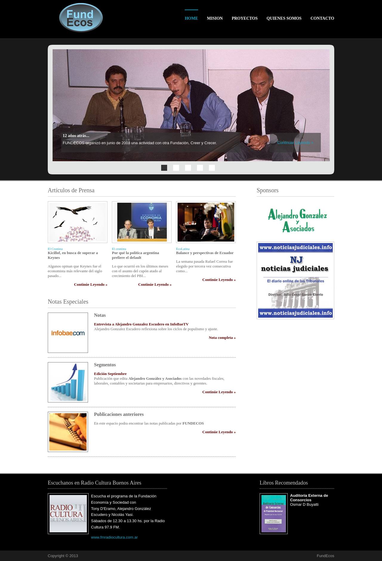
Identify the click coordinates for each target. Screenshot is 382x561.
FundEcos (325, 556)
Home (191, 18)
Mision (215, 18)
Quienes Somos (284, 18)
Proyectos (245, 18)
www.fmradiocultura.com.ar (114, 537)
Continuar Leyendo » (295, 142)
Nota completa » (222, 337)
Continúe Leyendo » (90, 284)
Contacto (322, 18)
